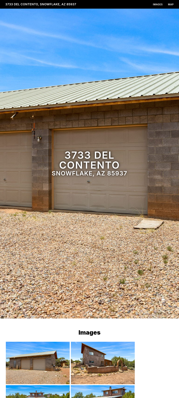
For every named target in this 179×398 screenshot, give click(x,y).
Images (158, 4)
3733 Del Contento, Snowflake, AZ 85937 (40, 4)
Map (171, 4)
